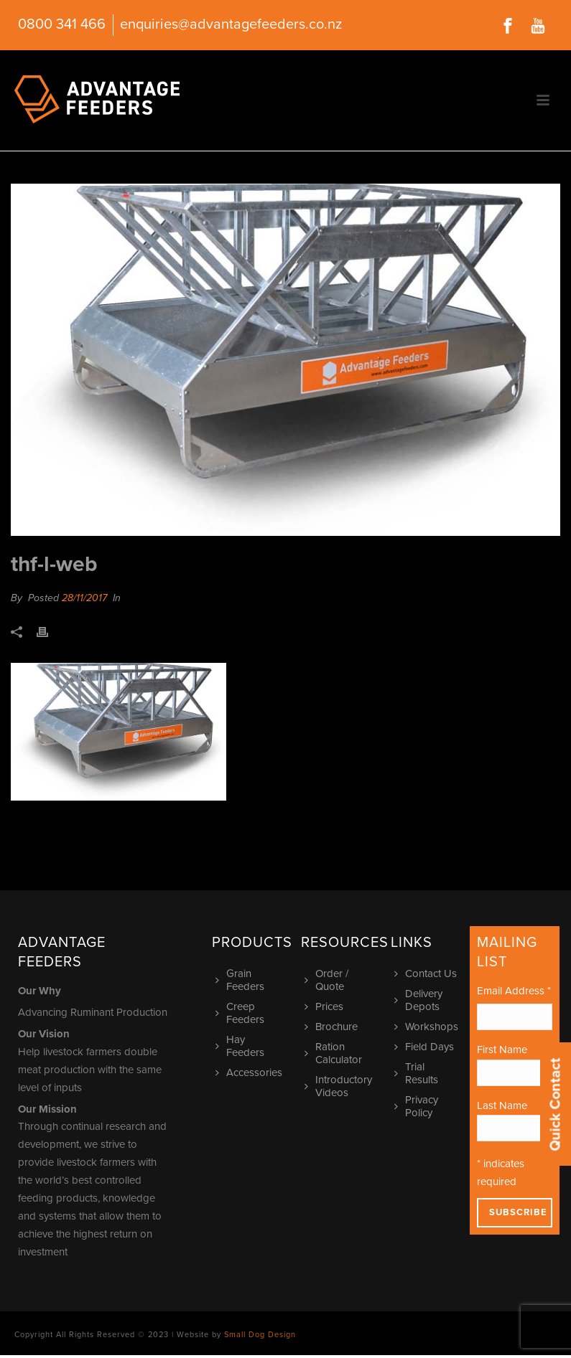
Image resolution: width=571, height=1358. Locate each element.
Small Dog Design (260, 1334)
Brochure (333, 1026)
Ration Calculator (335, 1053)
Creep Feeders (241, 1013)
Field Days (426, 1046)
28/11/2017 (84, 598)
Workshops (428, 1026)
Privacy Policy (418, 1106)
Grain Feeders (241, 980)
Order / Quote (328, 980)
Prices (325, 1006)
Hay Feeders (241, 1046)
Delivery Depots (420, 1000)
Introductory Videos (340, 1086)
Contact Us (427, 973)
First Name (502, 1049)
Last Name (502, 1105)
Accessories (250, 1072)
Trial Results (418, 1073)
